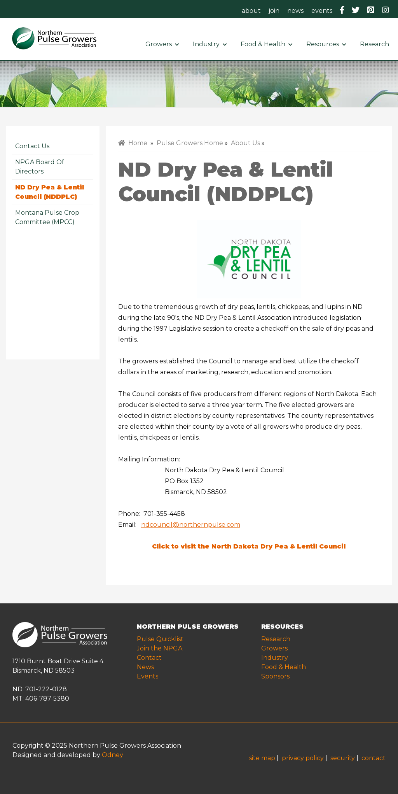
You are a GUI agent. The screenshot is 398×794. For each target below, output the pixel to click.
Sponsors (275, 676)
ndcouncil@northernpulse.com (190, 524)
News (145, 667)
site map (262, 758)
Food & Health (266, 44)
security (342, 758)
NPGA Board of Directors (39, 166)
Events (147, 676)
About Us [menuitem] (245, 143)
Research (376, 44)
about (251, 10)
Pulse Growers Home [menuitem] (190, 143)
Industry (210, 44)
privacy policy (303, 758)
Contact (149, 657)
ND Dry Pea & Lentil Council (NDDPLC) (49, 192)
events (321, 10)
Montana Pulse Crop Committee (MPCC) (47, 217)
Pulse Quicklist (160, 639)
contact (373, 758)
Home (132, 143)
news (295, 10)
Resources (326, 44)
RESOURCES (282, 626)
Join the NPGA (159, 648)
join (274, 10)
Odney (112, 755)
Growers (162, 44)
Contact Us (32, 146)
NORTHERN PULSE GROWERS (188, 626)
